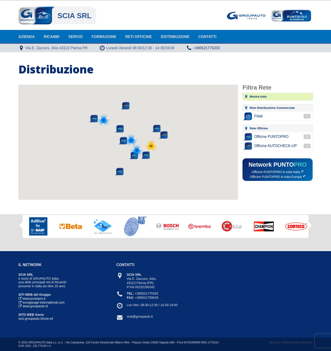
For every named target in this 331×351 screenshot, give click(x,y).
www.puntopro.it (34, 298)
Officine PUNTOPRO (282, 136)
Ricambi (51, 37)
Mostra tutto (258, 96)
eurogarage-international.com (44, 302)
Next (310, 227)
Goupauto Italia (247, 16)
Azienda (26, 37)
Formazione (104, 37)
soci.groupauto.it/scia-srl (35, 318)
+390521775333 (206, 48)
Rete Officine (259, 128)
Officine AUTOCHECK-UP (282, 146)
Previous (21, 225)
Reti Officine (138, 37)
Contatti (207, 37)
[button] (163, 135)
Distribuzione (175, 37)
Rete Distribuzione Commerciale (272, 108)
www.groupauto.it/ (35, 306)
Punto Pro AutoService (291, 16)
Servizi (75, 37)
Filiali (282, 116)
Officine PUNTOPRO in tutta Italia (276, 172)
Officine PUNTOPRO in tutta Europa (276, 177)
